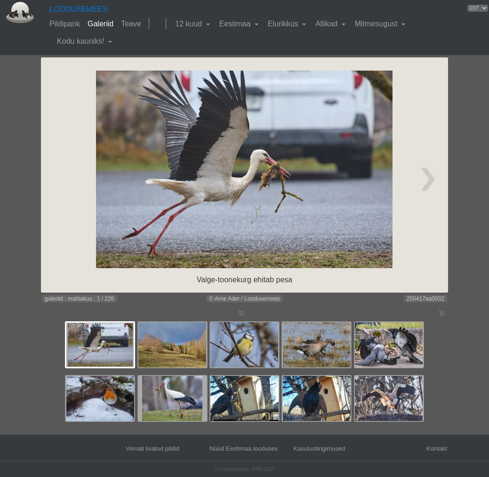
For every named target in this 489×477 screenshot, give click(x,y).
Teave (131, 24)
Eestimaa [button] (236, 24)
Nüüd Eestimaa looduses (243, 448)
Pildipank (64, 24)
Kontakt (436, 448)
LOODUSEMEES (78, 9)
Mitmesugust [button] (377, 24)
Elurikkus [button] (284, 24)
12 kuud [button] (189, 24)
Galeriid (100, 24)
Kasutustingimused (319, 448)
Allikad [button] (327, 24)
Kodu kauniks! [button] (81, 41)
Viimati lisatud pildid (152, 448)
